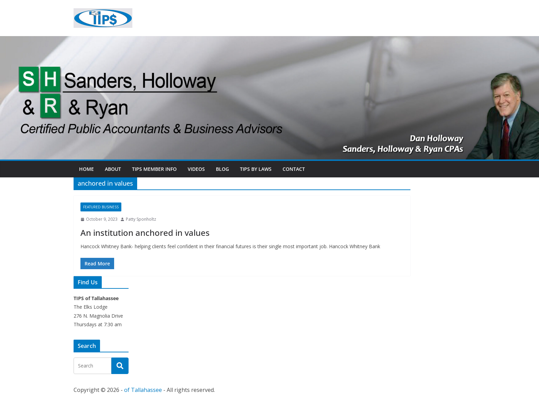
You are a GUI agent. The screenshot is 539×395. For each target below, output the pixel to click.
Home (86, 169)
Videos (196, 169)
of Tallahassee (143, 390)
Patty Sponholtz (141, 219)
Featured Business (101, 207)
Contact (294, 169)
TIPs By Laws (256, 169)
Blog (222, 169)
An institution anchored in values (145, 232)
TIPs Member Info (154, 169)
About (113, 169)
